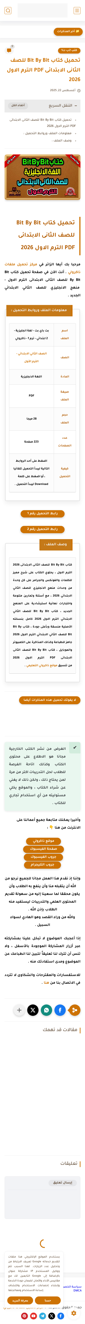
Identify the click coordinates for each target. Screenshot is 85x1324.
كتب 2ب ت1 (69, 50)
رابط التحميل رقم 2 (42, 529)
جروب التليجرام (42, 865)
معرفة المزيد (20, 1300)
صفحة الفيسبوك (43, 849)
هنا (46, 983)
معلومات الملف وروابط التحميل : (47, 133)
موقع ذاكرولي (43, 841)
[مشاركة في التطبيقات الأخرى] (19, 1010)
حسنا (48, 1300)
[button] (60, 1010)
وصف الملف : (62, 141)
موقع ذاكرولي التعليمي (41, 665)
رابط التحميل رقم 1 (42, 514)
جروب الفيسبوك (43, 857)
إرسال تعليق (62, 1183)
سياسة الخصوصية (69, 1287)
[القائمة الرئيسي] (77, 10)
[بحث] (8, 10)
